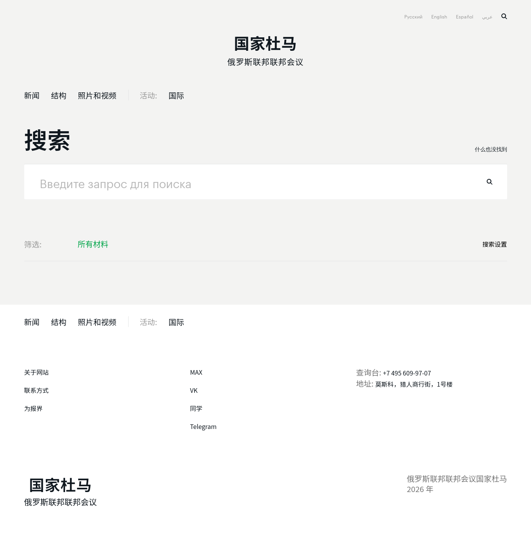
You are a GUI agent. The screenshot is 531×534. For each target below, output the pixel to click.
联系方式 (36, 390)
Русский (414, 16)
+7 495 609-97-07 (407, 372)
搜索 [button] (504, 16)
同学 (196, 408)
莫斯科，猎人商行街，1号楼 (414, 384)
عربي (488, 16)
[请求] (265, 181)
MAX (196, 372)
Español (465, 16)
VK (194, 390)
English (439, 16)
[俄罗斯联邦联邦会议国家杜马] (266, 48)
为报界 (33, 408)
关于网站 (36, 372)
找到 (489, 181)
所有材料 (93, 244)
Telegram (203, 426)
